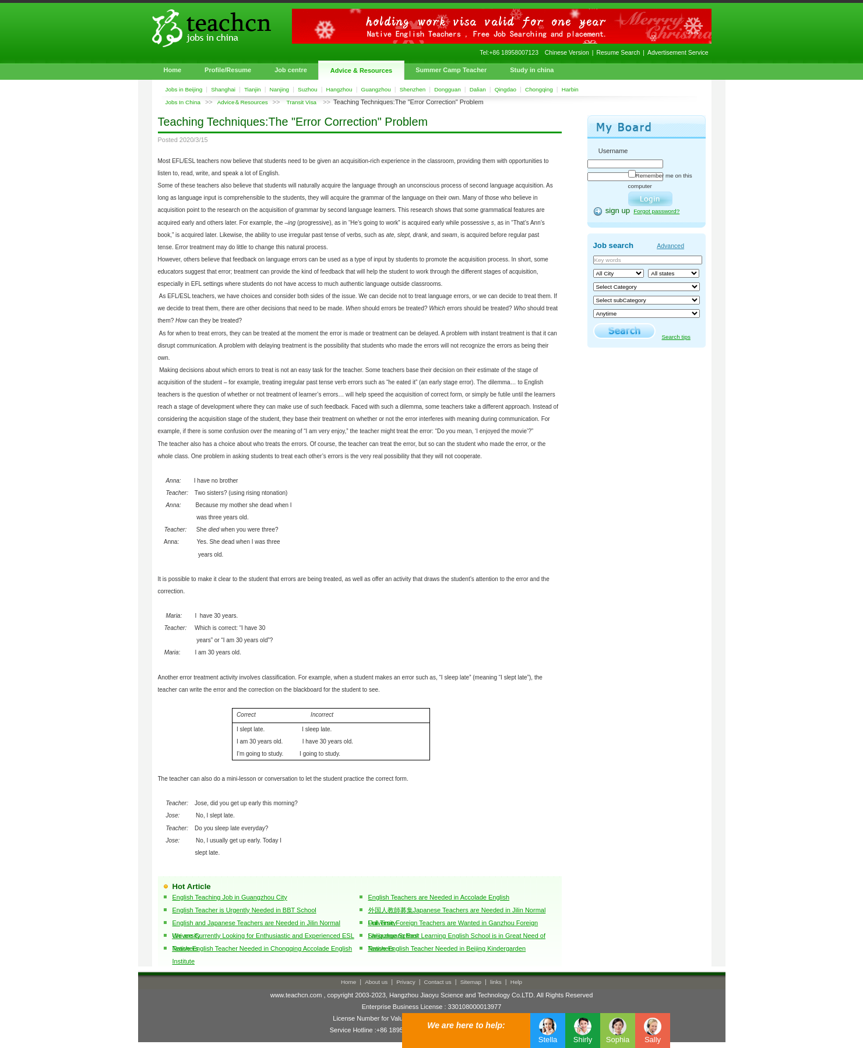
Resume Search (618, 52)
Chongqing (539, 89)
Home (173, 69)
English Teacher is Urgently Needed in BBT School (244, 910)
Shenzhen (412, 89)
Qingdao (505, 89)
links (496, 982)
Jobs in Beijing (184, 89)
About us (376, 982)
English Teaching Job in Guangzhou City (229, 897)
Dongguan (447, 89)
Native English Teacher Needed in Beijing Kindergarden (447, 948)
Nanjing (280, 89)
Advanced (670, 245)
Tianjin (252, 89)
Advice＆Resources (242, 102)
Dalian (478, 89)
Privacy (405, 982)
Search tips (676, 337)
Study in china (532, 69)
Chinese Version (567, 52)
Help (516, 982)
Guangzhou (376, 89)
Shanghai (223, 89)
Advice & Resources (361, 70)
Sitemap (470, 982)
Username (613, 150)
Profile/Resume (228, 69)
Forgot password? (656, 211)
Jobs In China (182, 102)
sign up (617, 210)
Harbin (570, 89)
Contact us (438, 982)
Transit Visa (302, 102)
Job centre (290, 69)
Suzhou (308, 89)
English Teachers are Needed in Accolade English (439, 897)
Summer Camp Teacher (451, 69)
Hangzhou (339, 89)
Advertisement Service (677, 52)
